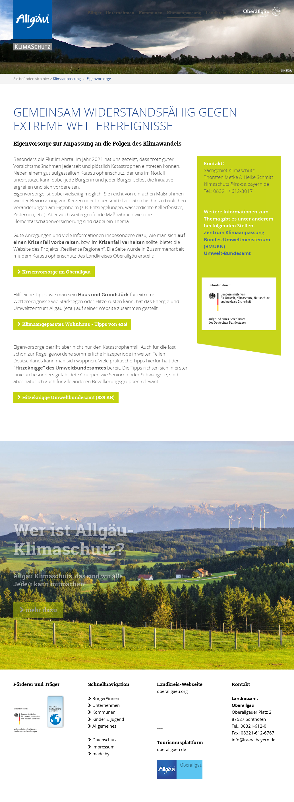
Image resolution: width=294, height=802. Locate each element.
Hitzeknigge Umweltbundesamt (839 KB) (66, 397)
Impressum (101, 747)
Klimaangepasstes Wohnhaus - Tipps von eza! (72, 324)
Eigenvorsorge (99, 78)
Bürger (95, 13)
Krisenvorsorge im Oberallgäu (54, 271)
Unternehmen (120, 13)
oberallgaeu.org (172, 691)
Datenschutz (102, 739)
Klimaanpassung (184, 13)
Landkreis (216, 13)
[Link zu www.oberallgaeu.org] (262, 12)
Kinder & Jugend (106, 719)
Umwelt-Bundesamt (227, 253)
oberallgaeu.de (171, 749)
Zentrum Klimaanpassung (234, 232)
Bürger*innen (103, 698)
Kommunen (151, 13)
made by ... (101, 753)
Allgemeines (102, 726)
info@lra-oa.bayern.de (253, 739)
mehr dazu (38, 610)
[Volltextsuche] (233, 14)
